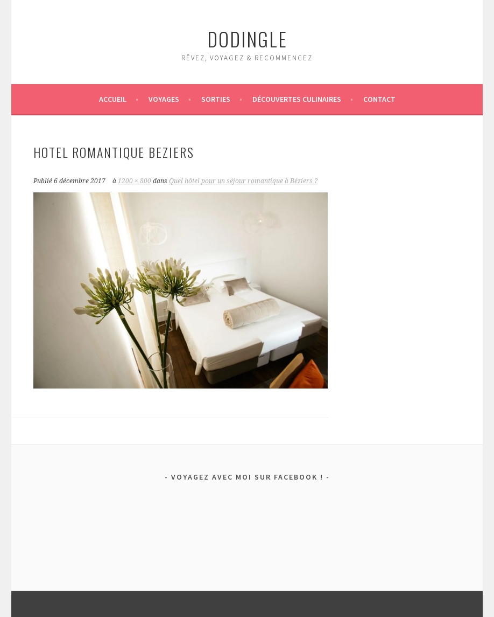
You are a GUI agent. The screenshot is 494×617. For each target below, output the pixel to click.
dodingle (247, 38)
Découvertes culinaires (296, 99)
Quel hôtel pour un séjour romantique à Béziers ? (243, 181)
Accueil (112, 99)
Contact (379, 99)
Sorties (215, 99)
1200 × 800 (134, 181)
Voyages (164, 99)
